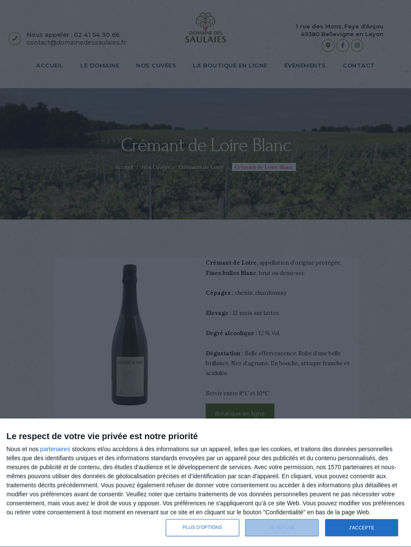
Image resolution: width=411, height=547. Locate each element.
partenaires (55, 449)
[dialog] (205, 483)
